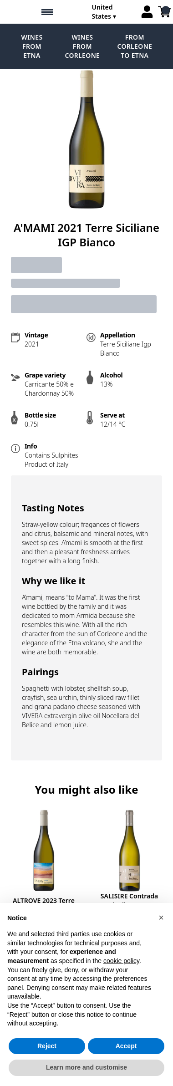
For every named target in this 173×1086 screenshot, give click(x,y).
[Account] (147, 11)
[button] (161, 917)
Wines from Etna (32, 46)
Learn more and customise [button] (86, 1067)
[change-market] (113, 12)
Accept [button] (126, 1046)
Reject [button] (46, 1046)
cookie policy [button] (121, 960)
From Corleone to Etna (134, 46)
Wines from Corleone (82, 46)
